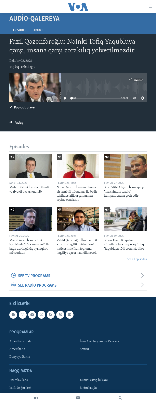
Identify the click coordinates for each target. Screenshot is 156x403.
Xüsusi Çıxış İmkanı (94, 380)
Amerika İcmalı (20, 341)
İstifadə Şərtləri (20, 388)
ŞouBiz (84, 349)
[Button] (16, 124)
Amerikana (17, 349)
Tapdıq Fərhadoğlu (22, 67)
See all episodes (137, 259)
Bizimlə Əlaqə (18, 380)
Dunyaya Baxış (19, 357)
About (38, 30)
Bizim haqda (88, 388)
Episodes (19, 30)
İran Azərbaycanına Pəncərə (99, 341)
